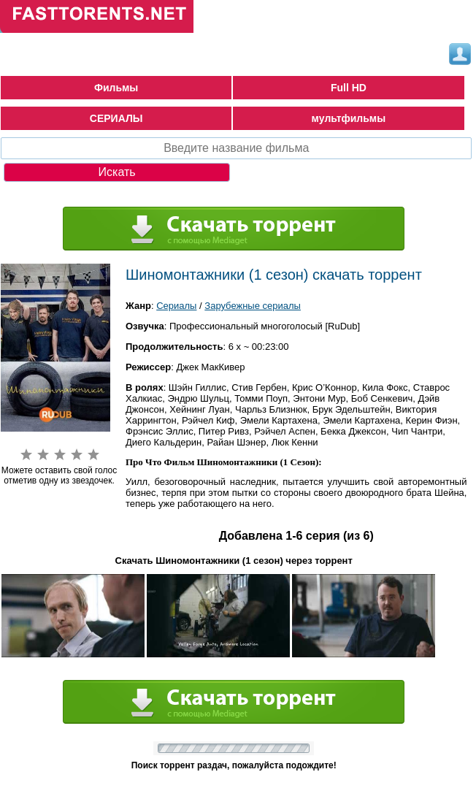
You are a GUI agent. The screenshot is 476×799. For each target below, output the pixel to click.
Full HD (348, 87)
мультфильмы (349, 118)
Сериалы (176, 305)
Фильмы (116, 87)
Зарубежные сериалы (252, 305)
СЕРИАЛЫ (116, 118)
